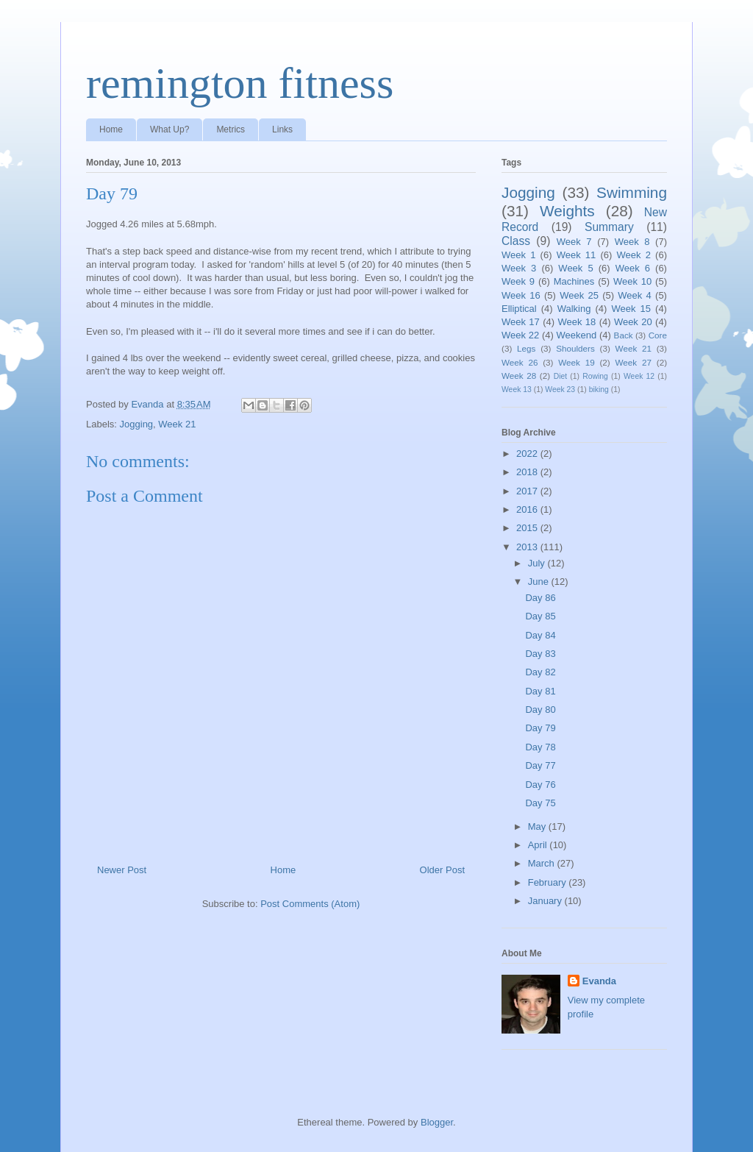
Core (658, 335)
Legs (526, 348)
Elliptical (519, 308)
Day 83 (540, 653)
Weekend (577, 335)
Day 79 (540, 727)
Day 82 (540, 672)
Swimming (631, 192)
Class (516, 241)
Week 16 (521, 295)
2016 (528, 509)
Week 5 (575, 268)
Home (111, 129)
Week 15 (631, 308)
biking (599, 389)
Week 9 (518, 281)
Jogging (137, 424)
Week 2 (634, 254)
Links (282, 129)
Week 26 (520, 362)
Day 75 (540, 802)
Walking (574, 308)
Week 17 (521, 321)
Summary (609, 227)
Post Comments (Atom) (310, 903)
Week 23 (560, 389)
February (548, 882)
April (539, 844)
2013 (528, 546)
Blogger (437, 1122)
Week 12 (639, 376)
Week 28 (519, 375)
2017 (528, 491)
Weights (567, 210)
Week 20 (633, 321)
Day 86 (540, 597)
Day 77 (540, 765)
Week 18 (576, 321)
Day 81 (540, 691)
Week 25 (579, 295)
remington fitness (239, 83)
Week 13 (517, 389)
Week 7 (574, 241)
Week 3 (519, 268)
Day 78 (540, 747)
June (540, 581)
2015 (528, 527)
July (538, 563)
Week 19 (576, 362)
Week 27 (633, 362)
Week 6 (632, 268)
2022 (528, 453)
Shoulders (575, 348)
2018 (528, 471)
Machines (574, 281)
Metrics (230, 129)
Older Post (442, 869)
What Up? (169, 129)
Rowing (595, 376)
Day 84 (540, 635)
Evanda (599, 980)
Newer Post (121, 869)
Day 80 (540, 709)
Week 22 (520, 335)
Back (623, 335)
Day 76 (540, 784)
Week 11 (576, 254)
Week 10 (632, 281)
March (542, 863)
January (546, 900)
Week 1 (518, 254)
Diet (560, 376)
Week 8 (632, 241)
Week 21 (177, 424)
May (538, 826)
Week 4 (635, 295)
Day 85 (540, 616)
